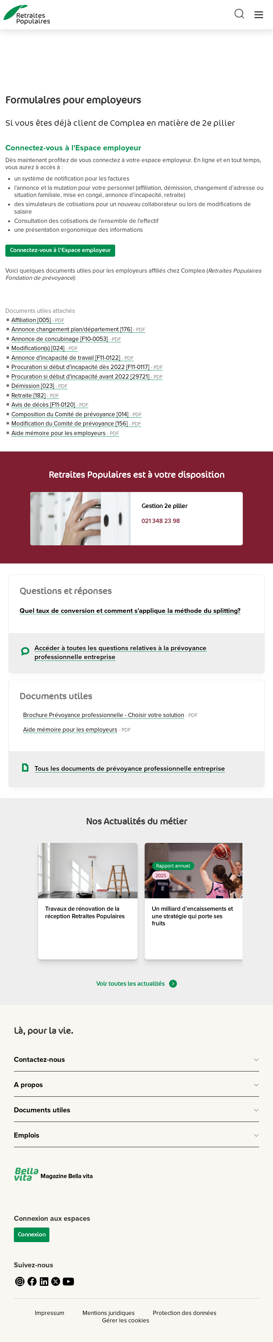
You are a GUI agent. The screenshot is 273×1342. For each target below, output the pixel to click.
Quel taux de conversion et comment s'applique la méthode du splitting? (130, 611)
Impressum (49, 1313)
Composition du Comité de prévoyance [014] (76, 414)
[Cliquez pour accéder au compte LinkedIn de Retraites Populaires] (44, 1285)
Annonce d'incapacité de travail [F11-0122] (72, 358)
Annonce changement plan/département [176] (78, 329)
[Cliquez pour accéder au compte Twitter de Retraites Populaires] (56, 1285)
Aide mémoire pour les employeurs (65, 433)
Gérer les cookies (125, 1320)
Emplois (26, 1135)
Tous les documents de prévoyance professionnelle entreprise (129, 769)
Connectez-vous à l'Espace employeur (60, 250)
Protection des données (184, 1313)
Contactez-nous (39, 1059)
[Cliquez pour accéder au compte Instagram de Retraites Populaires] (20, 1285)
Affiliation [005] (37, 320)
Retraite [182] (35, 395)
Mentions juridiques (108, 1313)
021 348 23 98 (160, 521)
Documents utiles (42, 1110)
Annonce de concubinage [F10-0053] (66, 339)
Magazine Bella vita (53, 1176)
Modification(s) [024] (44, 348)
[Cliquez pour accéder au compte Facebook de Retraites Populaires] (32, 1285)
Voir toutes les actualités (136, 984)
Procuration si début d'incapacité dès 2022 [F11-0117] (87, 367)
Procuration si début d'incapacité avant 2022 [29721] (87, 376)
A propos (28, 1085)
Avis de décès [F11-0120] (50, 404)
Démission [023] (39, 386)
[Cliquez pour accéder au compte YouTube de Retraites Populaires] (68, 1285)
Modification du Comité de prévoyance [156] (76, 423)
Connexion (32, 1234)
